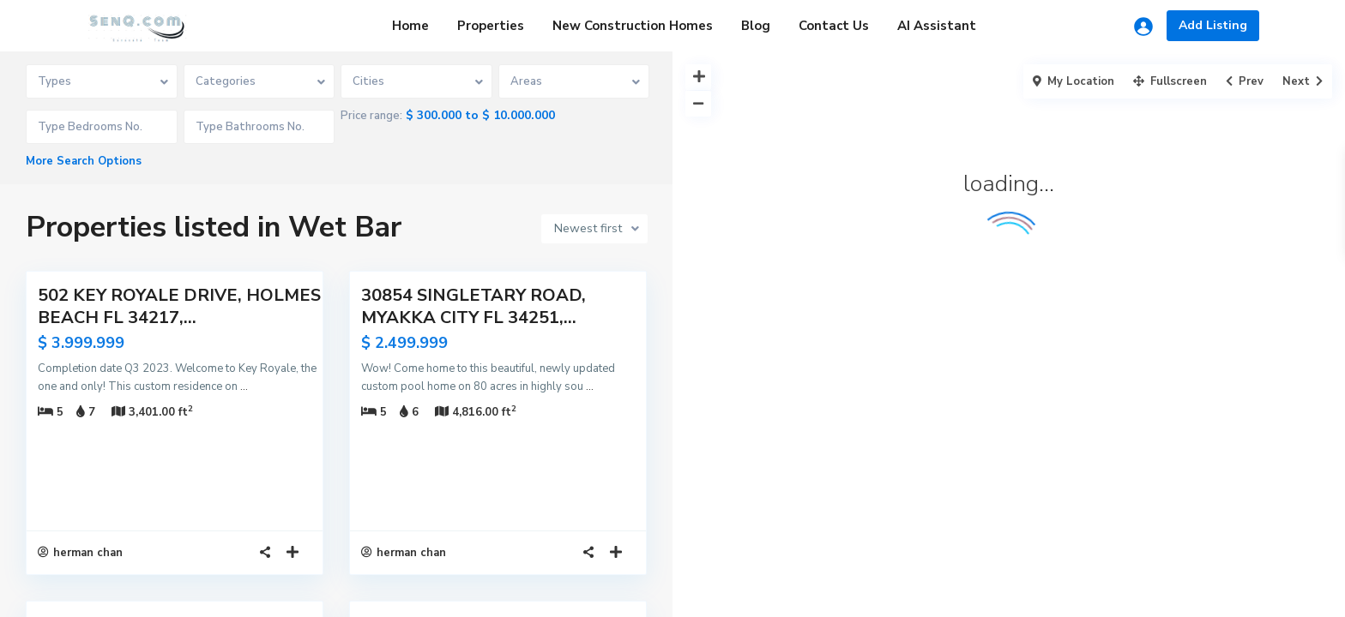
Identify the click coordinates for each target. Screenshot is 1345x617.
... (244, 386)
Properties (490, 25)
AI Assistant (936, 25)
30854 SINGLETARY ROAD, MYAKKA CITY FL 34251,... (473, 306)
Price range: (371, 116)
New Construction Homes (632, 25)
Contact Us (834, 25)
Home (410, 25)
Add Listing (1213, 25)
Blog (755, 25)
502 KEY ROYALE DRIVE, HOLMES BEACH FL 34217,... (179, 306)
